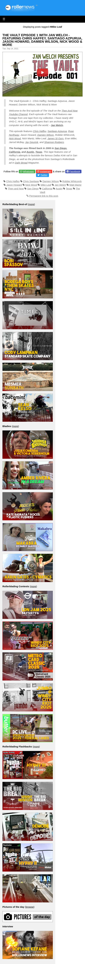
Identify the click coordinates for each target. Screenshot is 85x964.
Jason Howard (14, 184)
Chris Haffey (39, 131)
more (31, 204)
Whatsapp (28, 171)
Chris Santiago (31, 181)
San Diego (60, 148)
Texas (38, 151)
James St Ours (55, 138)
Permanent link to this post (43, 195)
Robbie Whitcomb (72, 181)
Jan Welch (57, 125)
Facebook (74, 171)
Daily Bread (21, 162)
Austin (30, 151)
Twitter (43, 175)
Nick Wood (15, 138)
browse (29, 906)
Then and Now (16, 188)
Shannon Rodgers (54, 142)
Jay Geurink (31, 142)
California (14, 151)
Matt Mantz (75, 184)
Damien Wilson (45, 135)
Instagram (45, 171)
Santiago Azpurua (57, 131)
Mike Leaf (46, 184)
